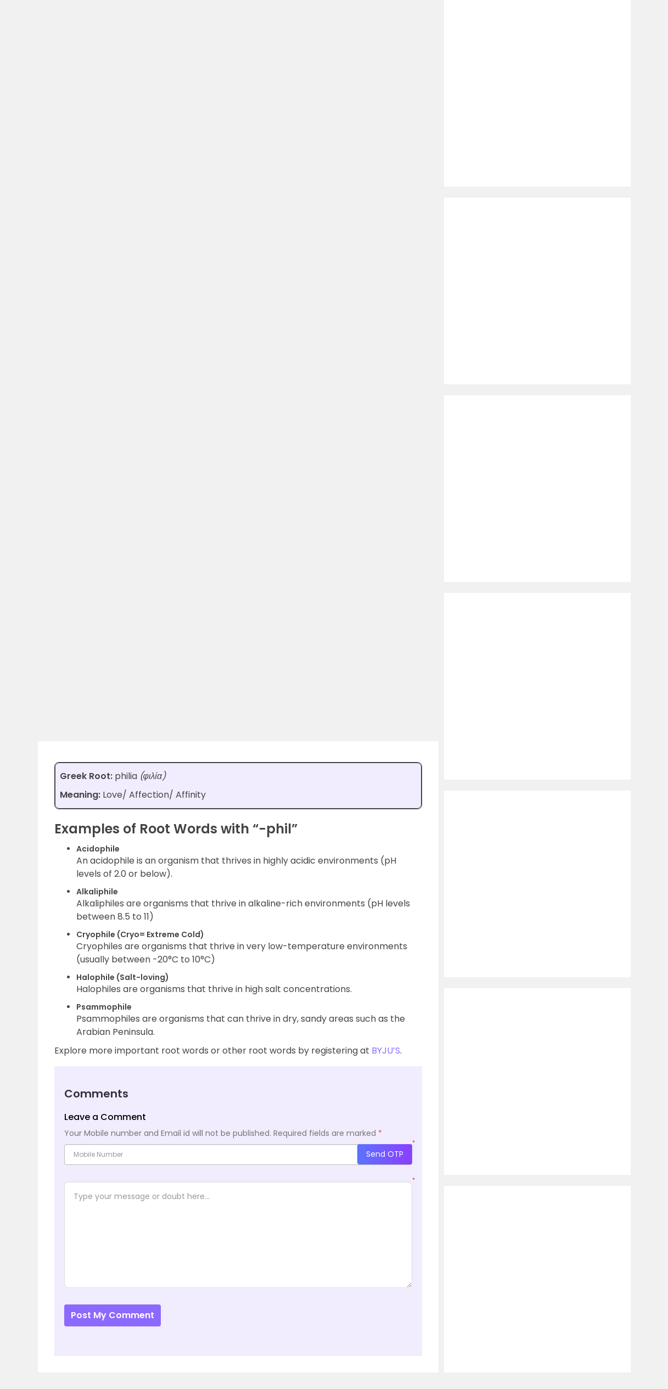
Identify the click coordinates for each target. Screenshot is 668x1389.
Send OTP (384, 1154)
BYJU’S (386, 1050)
